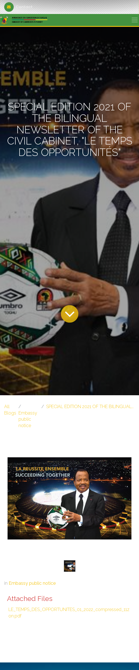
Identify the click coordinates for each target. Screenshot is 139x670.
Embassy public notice (27, 419)
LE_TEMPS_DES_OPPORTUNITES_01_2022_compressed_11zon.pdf (68, 612)
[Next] (122, 507)
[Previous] (17, 507)
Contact (18, 7)
